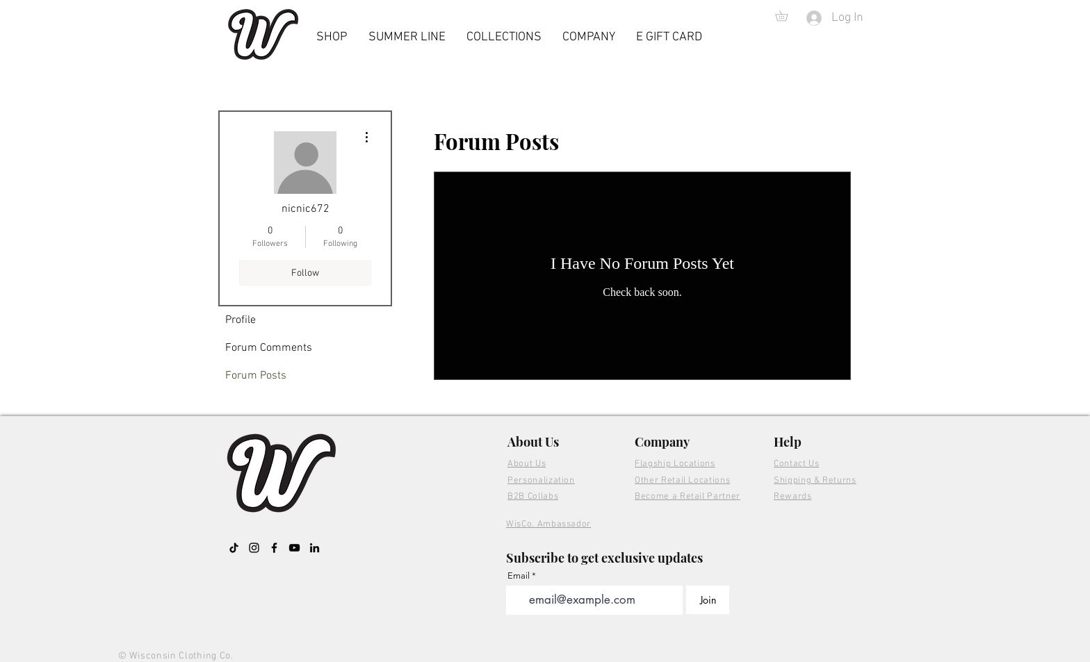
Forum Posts (255, 376)
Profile (240, 320)
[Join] (707, 600)
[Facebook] (274, 547)
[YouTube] (294, 547)
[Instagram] (254, 547)
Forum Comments (268, 348)
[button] (786, 15)
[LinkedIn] (314, 547)
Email (518, 575)
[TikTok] (234, 547)
